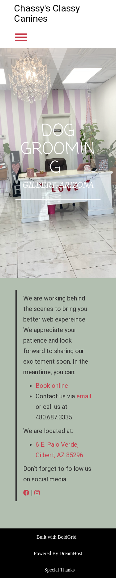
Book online (52, 385)
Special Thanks (60, 569)
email (83, 396)
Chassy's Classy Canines (47, 13)
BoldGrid (67, 537)
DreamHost (70, 553)
